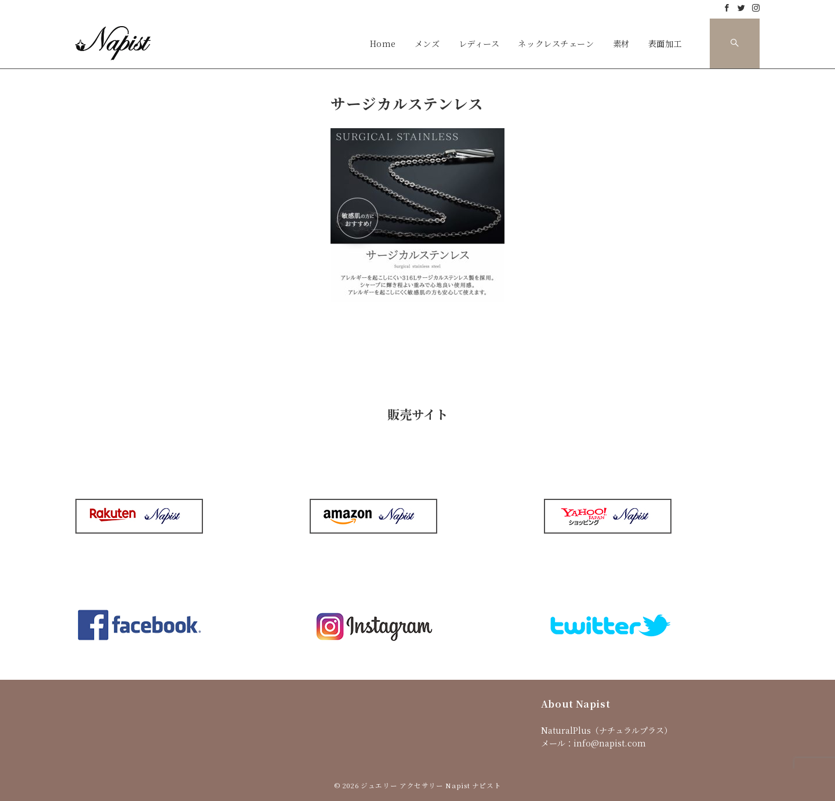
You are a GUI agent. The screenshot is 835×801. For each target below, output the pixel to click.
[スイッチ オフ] (735, 43)
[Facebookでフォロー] (727, 7)
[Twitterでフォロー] (741, 7)
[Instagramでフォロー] (756, 7)
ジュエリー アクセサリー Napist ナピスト (431, 785)
